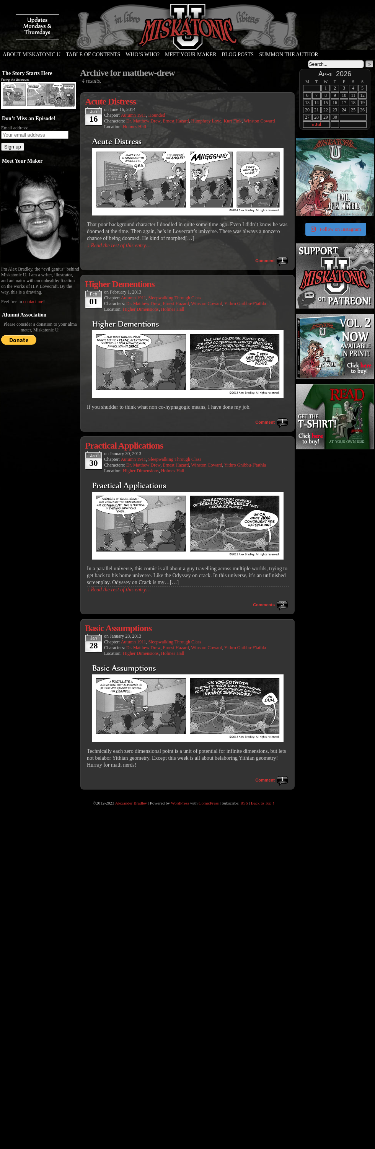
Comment (265, 260)
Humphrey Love (206, 121)
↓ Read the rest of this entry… (119, 245)
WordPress (180, 803)
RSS (244, 803)
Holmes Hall (134, 126)
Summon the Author (288, 54)
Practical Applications (124, 445)
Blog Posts (238, 54)
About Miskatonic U (31, 54)
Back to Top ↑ (263, 803)
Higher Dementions (120, 284)
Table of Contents (93, 54)
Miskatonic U (187, 42)
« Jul (316, 124)
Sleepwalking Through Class (174, 297)
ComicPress (209, 803)
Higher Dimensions (141, 309)
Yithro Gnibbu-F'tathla (245, 303)
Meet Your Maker (191, 54)
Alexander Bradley (131, 803)
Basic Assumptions (118, 628)
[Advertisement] (334, 498)
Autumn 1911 (133, 115)
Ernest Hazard (176, 121)
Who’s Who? (143, 54)
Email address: (14, 128)
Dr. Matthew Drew (143, 121)
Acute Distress (110, 101)
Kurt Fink (232, 121)
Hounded (156, 115)
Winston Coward (259, 121)
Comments (264, 604)
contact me (33, 301)
